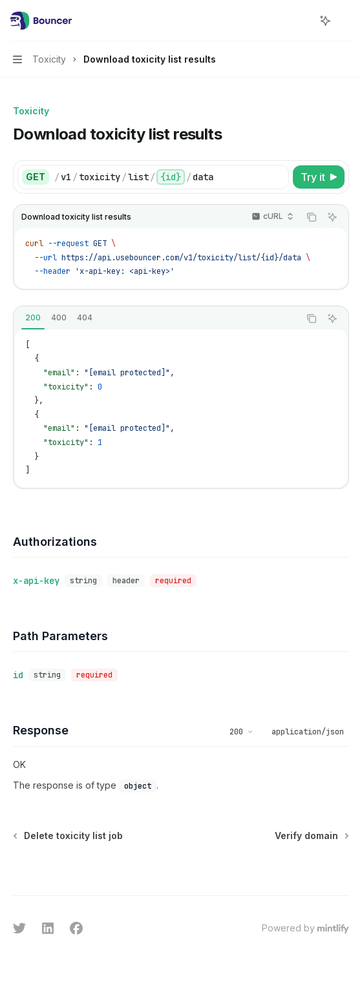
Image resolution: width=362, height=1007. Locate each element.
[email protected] (127, 373)
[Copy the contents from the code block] (311, 217)
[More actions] (345, 21)
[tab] (33, 318)
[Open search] (301, 20)
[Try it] (319, 177)
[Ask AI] (332, 217)
